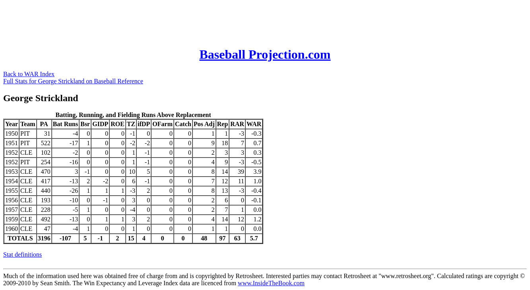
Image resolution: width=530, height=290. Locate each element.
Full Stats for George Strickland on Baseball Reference (73, 81)
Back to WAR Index (28, 74)
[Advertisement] (148, 21)
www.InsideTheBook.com (271, 283)
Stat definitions (22, 254)
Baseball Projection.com (264, 54)
